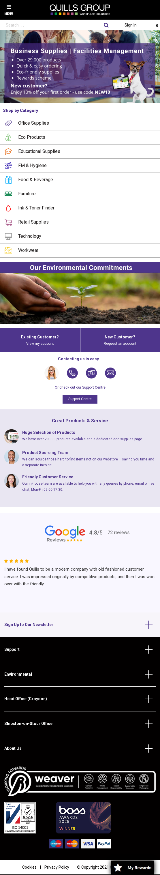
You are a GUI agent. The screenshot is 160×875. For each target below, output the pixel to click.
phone (128, 483)
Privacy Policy (56, 867)
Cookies (29, 867)
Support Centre (80, 399)
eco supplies (123, 439)
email (139, 483)
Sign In (131, 25)
